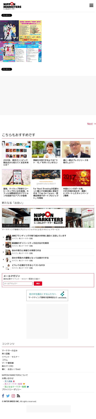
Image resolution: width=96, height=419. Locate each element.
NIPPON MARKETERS (15, 5)
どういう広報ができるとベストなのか (28, 265)
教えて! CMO (7, 366)
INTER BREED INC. (12, 401)
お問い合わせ (8, 378)
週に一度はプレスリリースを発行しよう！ (75, 161)
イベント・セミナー (10, 356)
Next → (91, 124)
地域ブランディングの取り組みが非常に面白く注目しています (39, 236)
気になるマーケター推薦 (16, 386)
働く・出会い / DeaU (11, 369)
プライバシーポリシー (11, 389)
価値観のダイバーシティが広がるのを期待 (30, 243)
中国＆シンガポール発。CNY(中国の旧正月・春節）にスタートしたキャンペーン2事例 (75, 192)
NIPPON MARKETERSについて (15, 375)
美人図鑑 (6, 353)
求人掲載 (9, 381)
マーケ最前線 (8, 363)
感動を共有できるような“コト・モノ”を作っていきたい (45, 161)
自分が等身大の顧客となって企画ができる (30, 258)
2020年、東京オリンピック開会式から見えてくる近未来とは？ (16, 162)
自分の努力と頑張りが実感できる (26, 250)
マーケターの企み (9, 350)
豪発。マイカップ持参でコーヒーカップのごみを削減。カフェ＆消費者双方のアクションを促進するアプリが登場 (16, 192)
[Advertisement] (48, 95)
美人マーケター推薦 (15, 384)
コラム (5, 360)
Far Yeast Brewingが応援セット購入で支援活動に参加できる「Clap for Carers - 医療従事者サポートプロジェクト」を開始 (46, 193)
